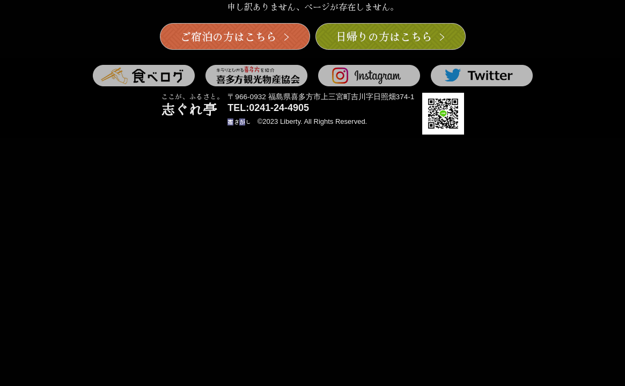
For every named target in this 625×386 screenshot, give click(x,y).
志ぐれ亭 (192, 106)
